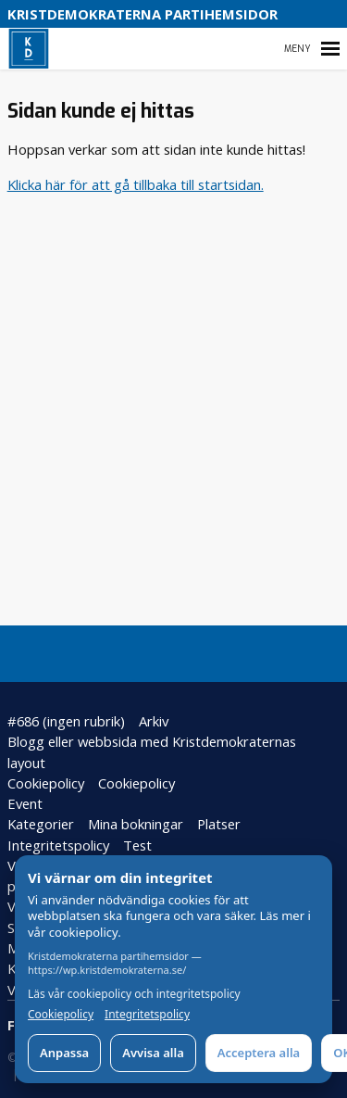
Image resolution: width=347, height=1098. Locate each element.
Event (25, 803)
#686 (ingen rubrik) (66, 721)
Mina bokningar (135, 823)
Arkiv (153, 721)
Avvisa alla (153, 1052)
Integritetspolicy (58, 845)
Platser (219, 823)
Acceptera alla (258, 1052)
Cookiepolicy (45, 783)
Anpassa (64, 1052)
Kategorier (40, 823)
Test (137, 845)
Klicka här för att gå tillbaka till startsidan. (135, 184)
